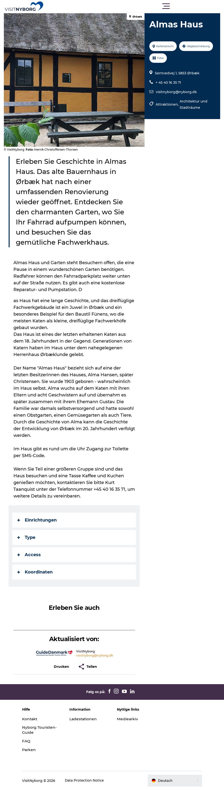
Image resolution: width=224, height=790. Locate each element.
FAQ (31, 741)
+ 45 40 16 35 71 (168, 82)
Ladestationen (86, 719)
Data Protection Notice (90, 780)
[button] (133, 6)
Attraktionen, (167, 104)
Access (30, 554)
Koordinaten (36, 572)
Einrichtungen (38, 520)
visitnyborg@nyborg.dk (175, 92)
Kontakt (35, 719)
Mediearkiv (128, 719)
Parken (34, 749)
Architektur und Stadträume (193, 104)
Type (27, 537)
